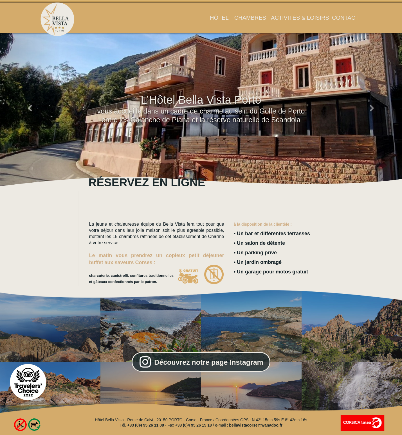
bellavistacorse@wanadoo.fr (255, 425)
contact (345, 18)
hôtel (219, 18)
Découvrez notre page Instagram (208, 362)
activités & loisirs (300, 18)
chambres (250, 18)
